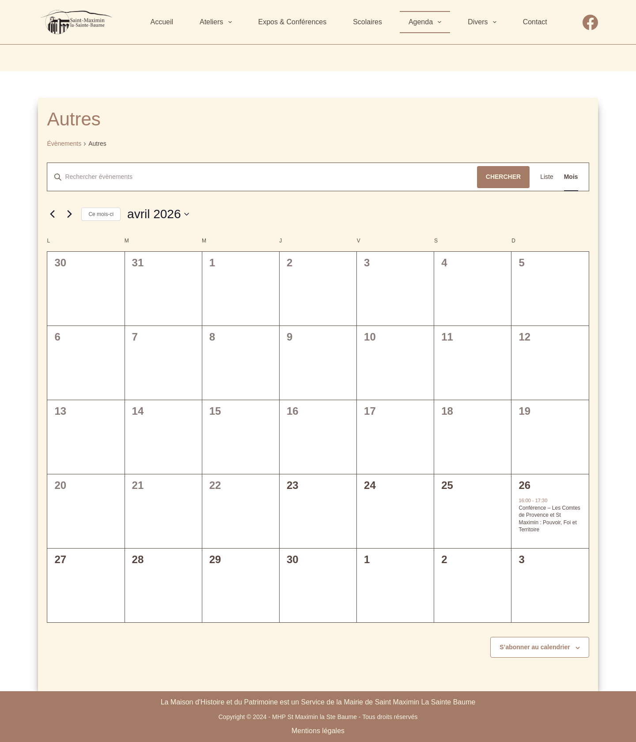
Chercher (503, 176)
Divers (484, 22)
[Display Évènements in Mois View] (571, 177)
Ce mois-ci (101, 214)
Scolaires (367, 22)
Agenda (427, 22)
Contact (535, 22)
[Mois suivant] (69, 214)
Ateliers (217, 22)
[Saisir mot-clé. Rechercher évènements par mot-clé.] (262, 177)
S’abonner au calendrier (535, 647)
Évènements (64, 143)
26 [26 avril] (524, 485)
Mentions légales (318, 730)
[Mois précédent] (52, 214)
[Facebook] (590, 22)
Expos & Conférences (292, 22)
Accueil (161, 22)
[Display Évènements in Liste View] (546, 177)
